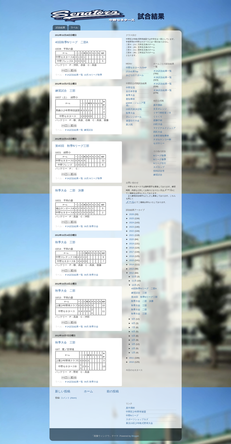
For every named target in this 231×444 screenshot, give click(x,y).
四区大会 (157, 132)
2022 (132, 231)
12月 (134, 276)
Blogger (135, 436)
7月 (134, 327)
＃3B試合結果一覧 (162, 90)
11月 (134, 281)
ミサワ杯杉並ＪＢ (162, 113)
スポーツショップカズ (137, 419)
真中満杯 (157, 105)
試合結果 (60, 27)
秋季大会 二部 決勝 (69, 190)
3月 (134, 344)
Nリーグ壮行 (159, 163)
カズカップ (158, 167)
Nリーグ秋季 (159, 155)
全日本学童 (131, 91)
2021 (132, 235)
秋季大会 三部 (65, 242)
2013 (132, 269)
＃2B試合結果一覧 (162, 77)
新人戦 (129, 124)
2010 (132, 362)
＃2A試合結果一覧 (74, 75)
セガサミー (158, 143)
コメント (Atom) (69, 398)
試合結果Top (132, 71)
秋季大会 (130, 113)
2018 (132, 248)
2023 (132, 227)
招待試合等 (158, 171)
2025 (132, 218)
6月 (134, 331)
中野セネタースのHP (136, 67)
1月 (134, 352)
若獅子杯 (157, 120)
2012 (132, 273)
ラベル (74, 27)
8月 (134, 323)
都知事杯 (130, 99)
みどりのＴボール (135, 75)
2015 (132, 260)
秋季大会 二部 (65, 290)
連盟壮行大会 (132, 121)
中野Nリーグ (132, 415)
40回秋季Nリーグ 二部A (71, 42)
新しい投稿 (62, 391)
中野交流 (130, 87)
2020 (132, 239)
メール (130, 202)
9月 (134, 319)
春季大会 (130, 95)
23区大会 (157, 124)
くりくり (157, 116)
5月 (134, 336)
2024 (132, 222)
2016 (132, 256)
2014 (132, 264)
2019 (132, 243)
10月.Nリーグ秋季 (93, 75)
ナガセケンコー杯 (162, 139)
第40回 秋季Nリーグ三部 (72, 145)
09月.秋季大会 (91, 226)
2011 (132, 358)
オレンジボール (134, 117)
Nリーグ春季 (159, 159)
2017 (132, 252)
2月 (134, 348)
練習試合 (88, 130)
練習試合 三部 (65, 90)
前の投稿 (113, 391)
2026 (132, 214)
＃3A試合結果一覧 (74, 130)
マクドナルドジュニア (164, 128)
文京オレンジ (160, 109)
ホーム (88, 391)
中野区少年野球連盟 (136, 412)
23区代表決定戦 (134, 109)
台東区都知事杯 (161, 136)
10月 (134, 285)
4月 (134, 340)
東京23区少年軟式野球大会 (139, 423)
